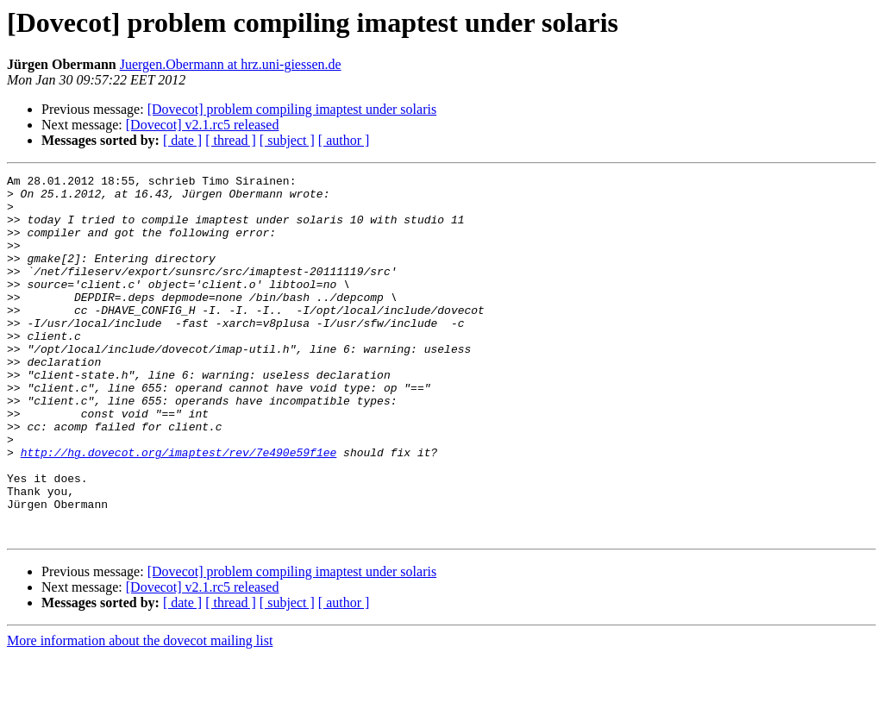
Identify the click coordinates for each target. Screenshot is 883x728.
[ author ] (344, 140)
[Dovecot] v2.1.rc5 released (202, 124)
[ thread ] (230, 140)
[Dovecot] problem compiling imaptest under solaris (291, 109)
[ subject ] (287, 140)
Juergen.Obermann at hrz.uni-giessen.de (230, 64)
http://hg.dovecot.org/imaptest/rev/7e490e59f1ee (179, 509)
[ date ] (182, 140)
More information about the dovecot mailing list (139, 713)
